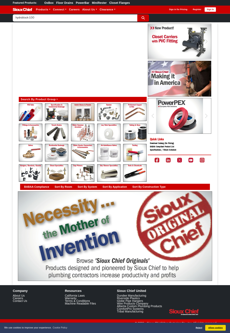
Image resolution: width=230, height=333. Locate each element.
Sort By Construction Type (149, 186)
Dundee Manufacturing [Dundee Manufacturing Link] (131, 295)
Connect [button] (58, 9)
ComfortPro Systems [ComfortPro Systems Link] (130, 308)
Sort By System (87, 186)
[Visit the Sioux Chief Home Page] (193, 312)
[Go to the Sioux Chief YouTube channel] (190, 160)
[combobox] (75, 18)
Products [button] (42, 9)
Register (197, 9)
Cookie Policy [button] (60, 327)
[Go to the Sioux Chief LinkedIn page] (168, 160)
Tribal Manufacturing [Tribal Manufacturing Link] (130, 311)
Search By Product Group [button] (38, 99)
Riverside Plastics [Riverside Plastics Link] (128, 298)
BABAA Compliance (36, 186)
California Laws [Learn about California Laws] (75, 295)
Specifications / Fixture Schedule (163, 150)
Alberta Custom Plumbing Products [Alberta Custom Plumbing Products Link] (139, 306)
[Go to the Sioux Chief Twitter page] (179, 160)
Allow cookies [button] (215, 328)
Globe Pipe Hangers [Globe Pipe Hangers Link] (130, 300)
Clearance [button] (106, 9)
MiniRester (99, 2)
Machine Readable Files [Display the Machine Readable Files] (80, 303)
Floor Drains (64, 2)
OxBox (49, 2)
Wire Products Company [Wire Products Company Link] (132, 303)
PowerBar (82, 2)
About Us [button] (88, 9)
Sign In (210, 9)
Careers (74, 9)
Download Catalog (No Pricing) (162, 144)
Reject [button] (199, 328)
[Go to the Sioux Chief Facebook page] (157, 160)
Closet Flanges (119, 2)
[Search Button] (143, 18)
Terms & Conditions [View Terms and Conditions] (77, 300)
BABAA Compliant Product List (162, 147)
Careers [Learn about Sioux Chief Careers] (18, 298)
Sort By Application (115, 186)
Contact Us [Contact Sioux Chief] (20, 300)
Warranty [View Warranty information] (70, 298)
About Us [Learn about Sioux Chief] (19, 295)
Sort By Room (63, 186)
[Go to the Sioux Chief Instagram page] (202, 160)
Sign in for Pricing (178, 9)
